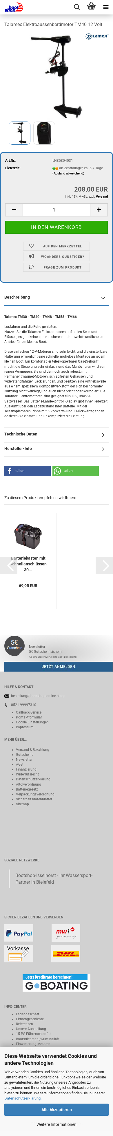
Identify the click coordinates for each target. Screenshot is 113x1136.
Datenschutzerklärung (22, 1098)
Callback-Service (28, 712)
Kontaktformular (29, 717)
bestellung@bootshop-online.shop (38, 696)
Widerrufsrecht (27, 774)
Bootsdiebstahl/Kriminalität (37, 1039)
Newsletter (24, 760)
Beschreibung (17, 297)
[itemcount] (56, 209)
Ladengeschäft (27, 1014)
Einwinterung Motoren (33, 1044)
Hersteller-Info (18, 448)
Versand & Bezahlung (32, 750)
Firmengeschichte (30, 1019)
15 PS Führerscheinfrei (33, 1034)
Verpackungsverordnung (35, 794)
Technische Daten (20, 434)
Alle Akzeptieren (56, 1109)
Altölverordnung (28, 784)
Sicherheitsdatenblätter (34, 799)
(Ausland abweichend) (68, 173)
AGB (19, 764)
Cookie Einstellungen (32, 722)
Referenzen (24, 1024)
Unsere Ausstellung (31, 1029)
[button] (27, 471)
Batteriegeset (26, 789)
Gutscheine (24, 755)
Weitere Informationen (56, 1124)
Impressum (25, 727)
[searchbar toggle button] (77, 7)
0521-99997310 (23, 705)
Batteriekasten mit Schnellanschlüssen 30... (28, 564)
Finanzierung (26, 769)
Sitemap (22, 804)
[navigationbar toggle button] (106, 7)
